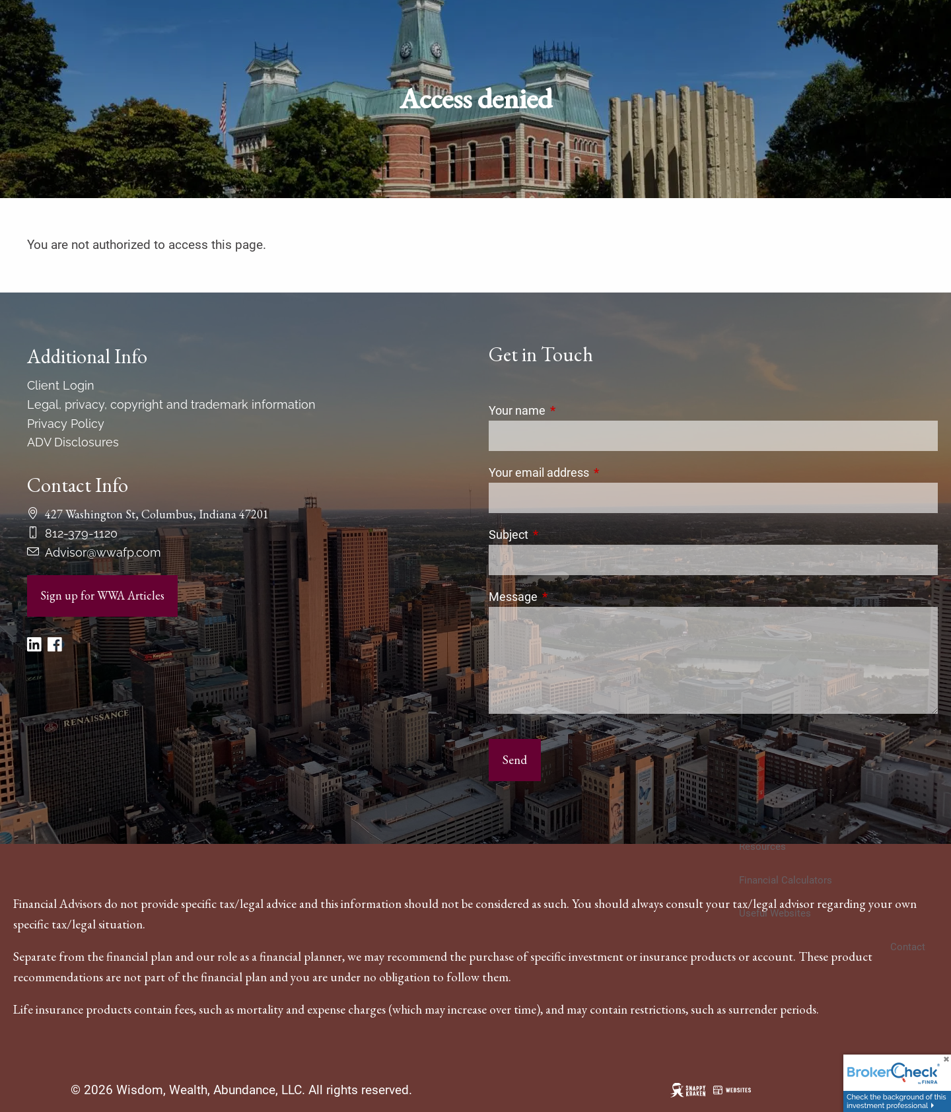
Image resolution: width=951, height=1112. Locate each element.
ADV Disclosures (73, 442)
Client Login (60, 385)
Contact (907, 947)
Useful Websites (775, 913)
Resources (762, 846)
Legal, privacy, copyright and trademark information (171, 404)
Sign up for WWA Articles (102, 595)
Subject (564, 534)
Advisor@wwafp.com (103, 552)
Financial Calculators (785, 880)
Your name (572, 410)
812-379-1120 (81, 533)
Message (569, 597)
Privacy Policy (65, 424)
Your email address (594, 472)
